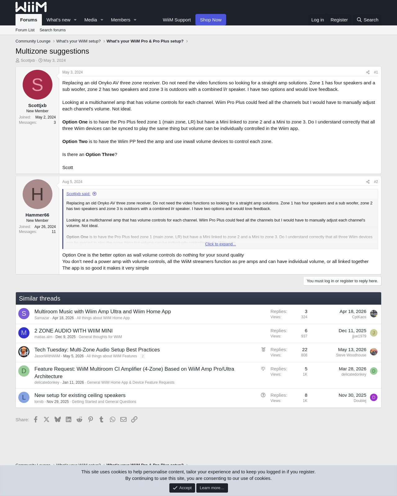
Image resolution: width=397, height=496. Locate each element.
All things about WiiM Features (112, 356)
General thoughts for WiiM (100, 337)
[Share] (368, 72)
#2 (376, 182)
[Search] (367, 19)
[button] (75, 19)
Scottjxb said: (78, 193)
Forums (28, 19)
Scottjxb (28, 60)
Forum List (25, 30)
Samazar (41, 318)
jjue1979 (359, 336)
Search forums (52, 30)
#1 (376, 72)
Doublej (360, 401)
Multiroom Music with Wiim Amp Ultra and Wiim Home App (102, 312)
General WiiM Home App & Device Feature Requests (131, 382)
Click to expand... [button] (220, 244)
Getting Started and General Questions (104, 402)
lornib (38, 402)
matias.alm (43, 337)
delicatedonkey (46, 382)
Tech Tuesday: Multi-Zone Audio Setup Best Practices (97, 350)
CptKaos (359, 317)
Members (121, 19)
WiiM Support (177, 19)
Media (90, 19)
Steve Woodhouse (351, 355)
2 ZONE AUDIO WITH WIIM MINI (73, 331)
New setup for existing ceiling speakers (80, 395)
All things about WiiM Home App (103, 318)
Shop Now (210, 19)
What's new (58, 19)
